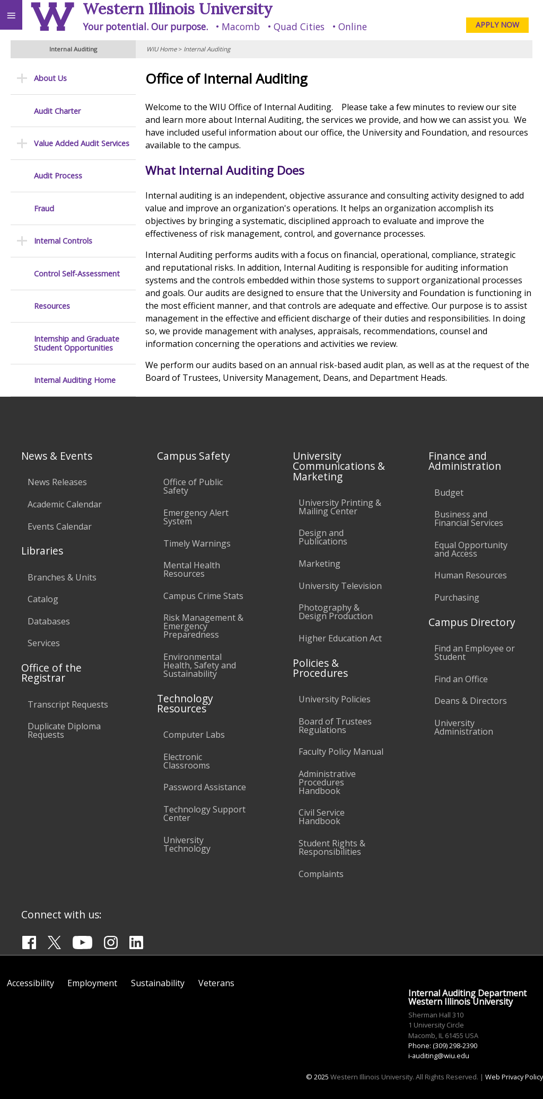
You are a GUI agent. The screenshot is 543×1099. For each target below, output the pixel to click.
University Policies (335, 699)
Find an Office (461, 679)
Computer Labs (194, 734)
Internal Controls (63, 240)
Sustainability (158, 983)
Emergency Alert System (196, 517)
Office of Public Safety (193, 486)
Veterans (216, 983)
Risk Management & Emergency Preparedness (203, 626)
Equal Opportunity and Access (470, 549)
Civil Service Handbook (322, 817)
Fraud (44, 208)
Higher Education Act (340, 638)
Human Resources (470, 575)
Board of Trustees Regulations (335, 726)
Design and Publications (323, 537)
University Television (340, 586)
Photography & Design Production (336, 612)
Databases (49, 621)
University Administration (463, 727)
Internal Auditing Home (75, 380)
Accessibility (30, 983)
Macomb (241, 26)
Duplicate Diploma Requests (64, 730)
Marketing (319, 563)
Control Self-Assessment (77, 273)
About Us (50, 78)
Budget (448, 492)
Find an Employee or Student (474, 652)
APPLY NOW (497, 25)
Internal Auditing (206, 49)
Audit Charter (57, 110)
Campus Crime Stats (203, 596)
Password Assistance (204, 787)
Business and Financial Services (468, 518)
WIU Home (161, 49)
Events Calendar (60, 526)
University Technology (187, 844)
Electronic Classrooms (186, 761)
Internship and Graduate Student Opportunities (76, 343)
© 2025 (317, 1077)
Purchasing (456, 597)
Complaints (321, 874)
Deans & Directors (470, 701)
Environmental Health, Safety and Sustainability (199, 665)
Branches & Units (62, 577)
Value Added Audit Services (81, 143)
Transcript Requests (68, 704)
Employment (92, 983)
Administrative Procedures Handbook (327, 782)
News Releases (57, 482)
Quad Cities (299, 26)
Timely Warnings (197, 543)
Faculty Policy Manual (341, 751)
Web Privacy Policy (514, 1077)
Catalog (43, 599)
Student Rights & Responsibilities (332, 847)
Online (352, 26)
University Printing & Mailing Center (340, 507)
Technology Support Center (204, 813)
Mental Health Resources (191, 569)
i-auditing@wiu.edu (438, 1055)
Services (44, 643)
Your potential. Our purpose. (145, 26)
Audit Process (58, 175)
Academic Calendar (65, 504)
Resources (52, 305)
